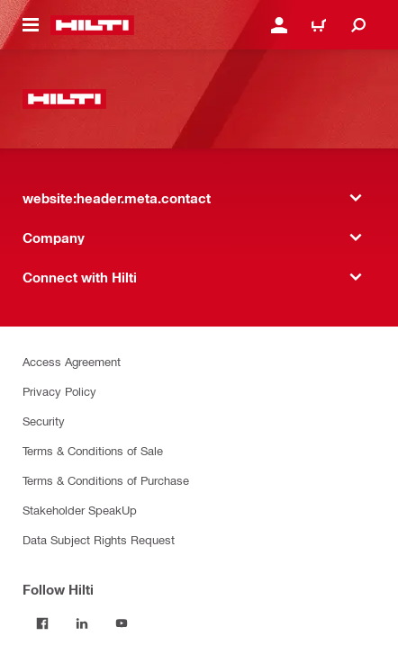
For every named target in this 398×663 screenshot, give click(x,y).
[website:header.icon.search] (358, 25)
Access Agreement (72, 361)
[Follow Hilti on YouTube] (121, 623)
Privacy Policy (59, 391)
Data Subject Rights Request (99, 539)
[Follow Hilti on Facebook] (42, 623)
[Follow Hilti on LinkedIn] (82, 623)
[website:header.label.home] (92, 25)
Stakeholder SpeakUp (80, 509)
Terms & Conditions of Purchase (106, 480)
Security (44, 420)
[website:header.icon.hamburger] (30, 25)
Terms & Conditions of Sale (93, 450)
